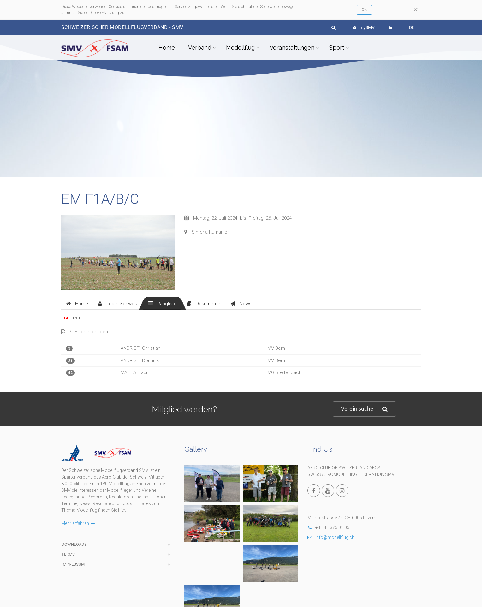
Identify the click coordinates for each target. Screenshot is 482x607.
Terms (68, 554)
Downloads (74, 544)
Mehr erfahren (78, 523)
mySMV (364, 27)
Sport (336, 47)
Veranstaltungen (292, 47)
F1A (64, 318)
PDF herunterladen (84, 332)
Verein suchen (364, 409)
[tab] (77, 303)
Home (166, 47)
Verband (199, 47)
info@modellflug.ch (330, 537)
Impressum (73, 564)
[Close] (415, 9)
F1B (76, 318)
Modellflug (240, 47)
